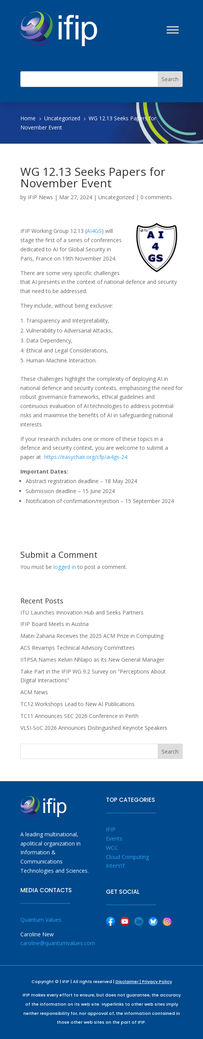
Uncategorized (116, 197)
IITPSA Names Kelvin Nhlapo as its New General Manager (92, 659)
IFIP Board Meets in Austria (54, 624)
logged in (64, 566)
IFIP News (40, 197)
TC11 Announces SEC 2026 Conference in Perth (79, 715)
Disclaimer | (129, 981)
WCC (112, 847)
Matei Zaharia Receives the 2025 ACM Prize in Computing (91, 635)
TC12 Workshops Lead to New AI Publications (77, 704)
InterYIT (115, 865)
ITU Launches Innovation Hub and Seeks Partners (82, 612)
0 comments (156, 197)
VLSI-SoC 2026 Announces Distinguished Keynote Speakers (93, 727)
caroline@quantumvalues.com (57, 943)
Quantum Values (40, 919)
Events (114, 838)
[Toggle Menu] (173, 29)
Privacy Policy (157, 981)
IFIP (111, 829)
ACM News (34, 692)
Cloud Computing (127, 856)
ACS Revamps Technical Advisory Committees (77, 647)
